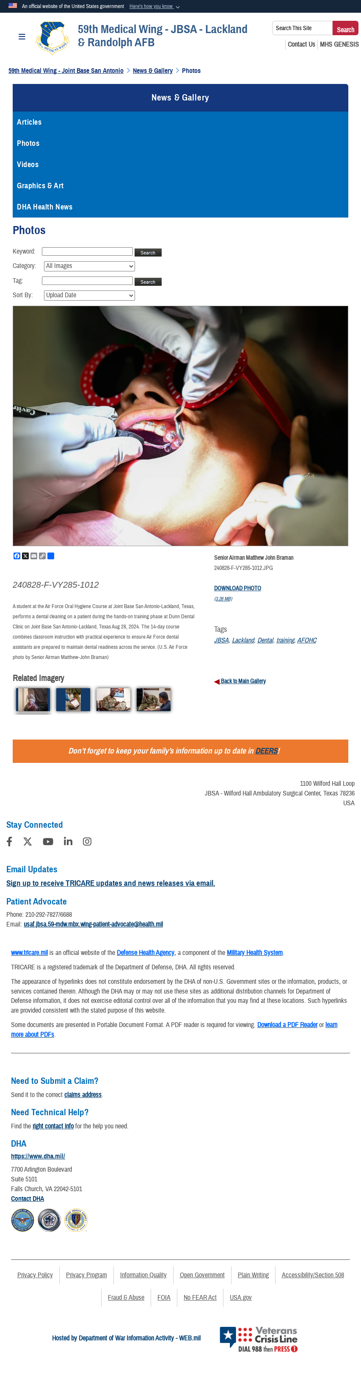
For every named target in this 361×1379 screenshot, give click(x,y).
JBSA (221, 640)
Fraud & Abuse (126, 1297)
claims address (83, 1095)
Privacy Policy (35, 1275)
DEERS (266, 751)
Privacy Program (86, 1275)
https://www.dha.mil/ (38, 1156)
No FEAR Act (200, 1297)
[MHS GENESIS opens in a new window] (339, 44)
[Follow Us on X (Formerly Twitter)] (27, 843)
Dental (265, 640)
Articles (29, 122)
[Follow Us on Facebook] (9, 843)
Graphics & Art (40, 185)
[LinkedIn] (68, 843)
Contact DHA (27, 1199)
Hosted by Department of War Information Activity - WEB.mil (126, 1338)
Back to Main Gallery (243, 681)
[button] (156, 7)
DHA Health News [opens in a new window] (44, 207)
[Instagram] (87, 843)
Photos (28, 143)
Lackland (243, 640)
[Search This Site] (302, 28)
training (285, 640)
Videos (28, 164)
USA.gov (241, 1297)
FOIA (164, 1297)
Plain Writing (253, 1275)
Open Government (202, 1275)
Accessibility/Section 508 (313, 1275)
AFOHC (306, 640)
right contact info (53, 1126)
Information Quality (143, 1275)
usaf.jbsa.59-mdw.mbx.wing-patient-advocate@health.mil (93, 924)
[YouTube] (48, 843)
